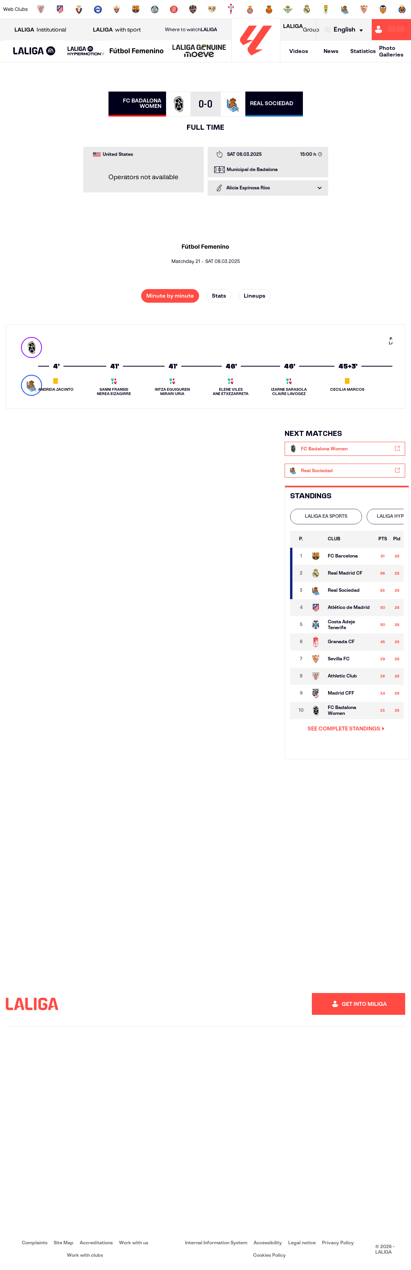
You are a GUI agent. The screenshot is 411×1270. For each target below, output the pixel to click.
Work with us (133, 1242)
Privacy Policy (338, 1242)
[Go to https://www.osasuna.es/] (79, 9)
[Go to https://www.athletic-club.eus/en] (41, 9)
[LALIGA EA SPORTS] (34, 51)
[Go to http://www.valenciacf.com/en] (383, 9)
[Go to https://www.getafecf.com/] (155, 9)
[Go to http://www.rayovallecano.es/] (212, 9)
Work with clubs (85, 1255)
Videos (298, 51)
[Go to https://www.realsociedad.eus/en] (345, 9)
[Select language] (345, 30)
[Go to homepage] (256, 58)
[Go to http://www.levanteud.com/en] (193, 9)
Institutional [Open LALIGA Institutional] (40, 29)
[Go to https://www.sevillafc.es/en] (364, 9)
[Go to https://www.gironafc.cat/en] (174, 9)
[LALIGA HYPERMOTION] (86, 51)
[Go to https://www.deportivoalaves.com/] (98, 9)
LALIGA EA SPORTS (326, 516)
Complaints (34, 1242)
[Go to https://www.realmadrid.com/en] (307, 9)
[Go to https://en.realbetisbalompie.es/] (288, 9)
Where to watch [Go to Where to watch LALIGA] (191, 29)
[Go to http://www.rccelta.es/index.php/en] (231, 9)
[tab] (326, 516)
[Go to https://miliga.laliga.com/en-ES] (391, 29)
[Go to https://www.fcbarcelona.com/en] (136, 9)
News (331, 51)
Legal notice (302, 1242)
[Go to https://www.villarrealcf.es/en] (402, 9)
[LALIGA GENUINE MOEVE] (199, 51)
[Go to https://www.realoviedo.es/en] (326, 9)
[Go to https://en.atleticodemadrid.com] (60, 9)
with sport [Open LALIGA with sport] (117, 29)
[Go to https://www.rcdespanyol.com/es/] (250, 9)
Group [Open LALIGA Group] (301, 29)
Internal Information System (216, 1242)
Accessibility (268, 1242)
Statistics (363, 51)
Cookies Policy (269, 1255)
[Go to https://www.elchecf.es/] (116, 9)
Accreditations (96, 1242)
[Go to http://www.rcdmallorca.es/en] (269, 9)
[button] (34, 51)
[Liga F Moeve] (136, 51)
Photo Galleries (391, 51)
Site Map (63, 1242)
